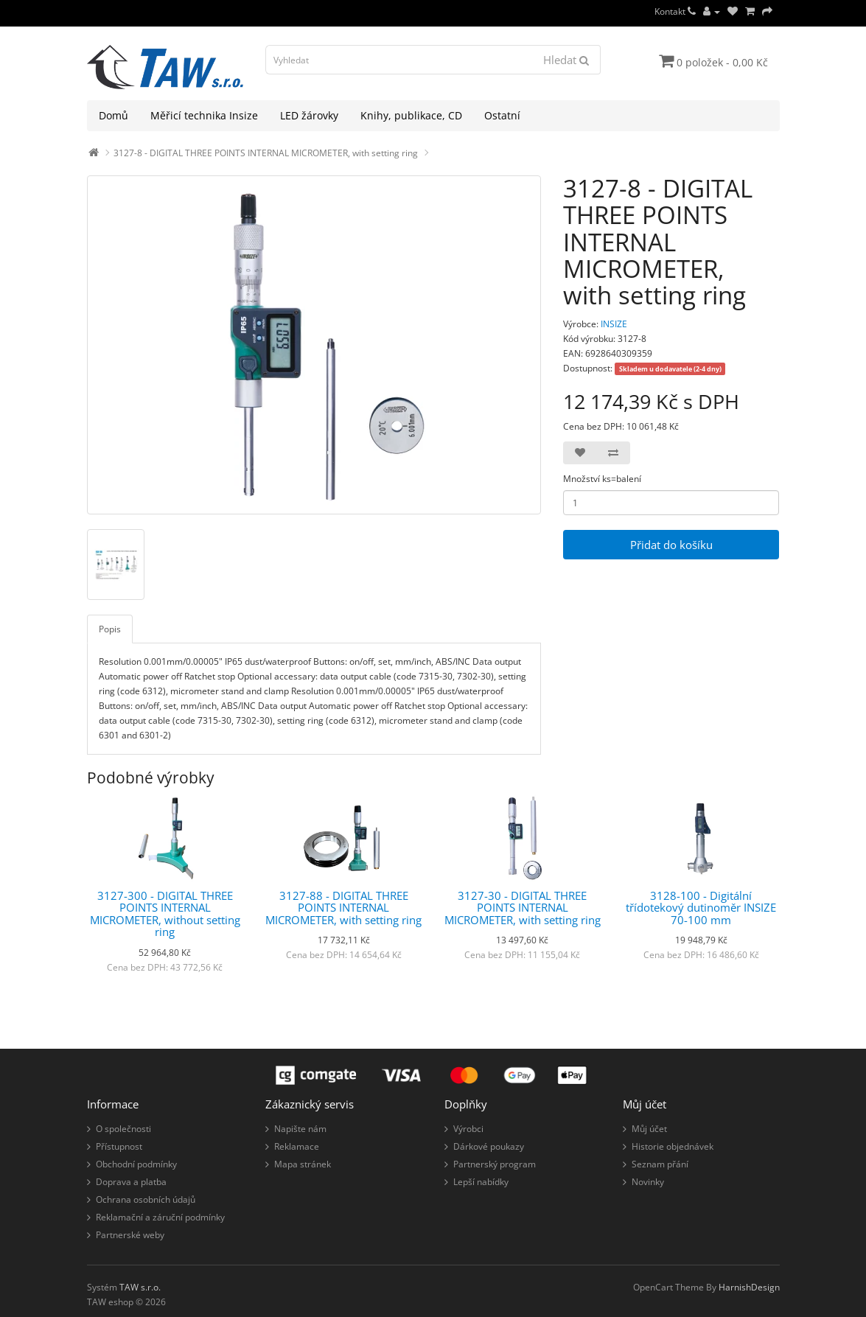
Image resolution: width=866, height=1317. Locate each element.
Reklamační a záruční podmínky (160, 1217)
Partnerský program (494, 1164)
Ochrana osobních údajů (145, 1199)
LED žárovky (309, 115)
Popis (110, 629)
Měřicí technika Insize (204, 115)
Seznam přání (660, 1164)
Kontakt (675, 11)
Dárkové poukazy (488, 1146)
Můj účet (649, 1128)
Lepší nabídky (481, 1181)
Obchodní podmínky (136, 1164)
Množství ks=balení (602, 478)
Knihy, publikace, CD (411, 115)
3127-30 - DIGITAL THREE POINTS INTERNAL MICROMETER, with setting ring (522, 907)
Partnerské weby (130, 1235)
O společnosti (123, 1128)
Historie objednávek (672, 1146)
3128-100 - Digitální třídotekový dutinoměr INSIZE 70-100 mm (701, 907)
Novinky (648, 1181)
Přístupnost (119, 1146)
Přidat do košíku (671, 544)
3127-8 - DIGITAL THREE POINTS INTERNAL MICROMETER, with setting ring (266, 153)
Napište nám (300, 1128)
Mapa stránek (302, 1164)
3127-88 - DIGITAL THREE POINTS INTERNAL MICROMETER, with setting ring (343, 907)
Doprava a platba (131, 1181)
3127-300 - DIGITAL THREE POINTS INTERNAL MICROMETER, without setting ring (165, 914)
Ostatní (502, 115)
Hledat (566, 59)
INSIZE (614, 324)
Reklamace (296, 1146)
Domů (113, 115)
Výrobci (468, 1128)
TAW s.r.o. (140, 1287)
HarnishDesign (749, 1287)
